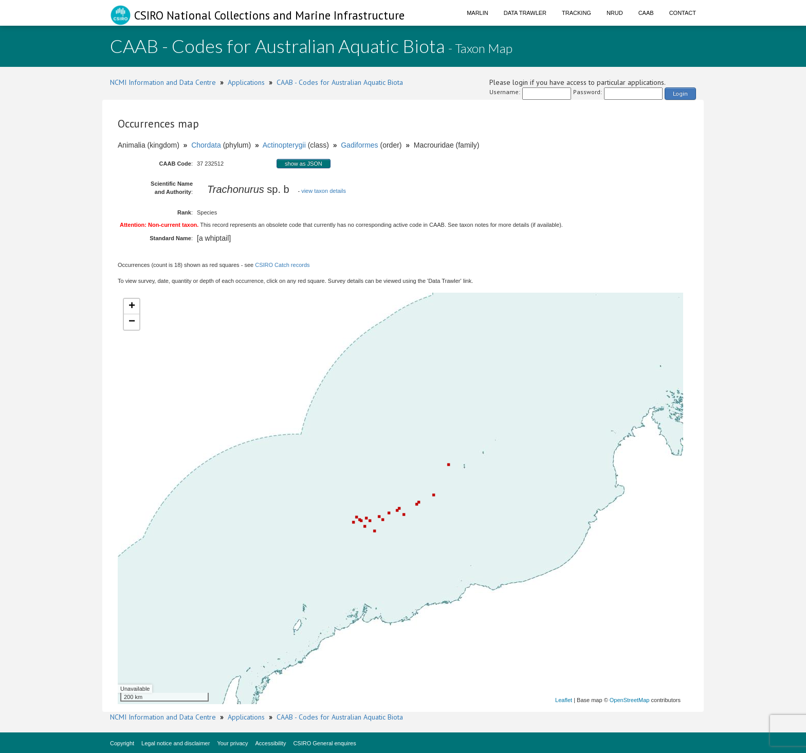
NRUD (615, 13)
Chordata (206, 145)
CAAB (646, 13)
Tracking (576, 13)
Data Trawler (525, 13)
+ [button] (132, 306)
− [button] (132, 322)
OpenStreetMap (630, 700)
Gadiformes (359, 145)
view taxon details (323, 191)
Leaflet (563, 700)
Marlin (477, 13)
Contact (682, 13)
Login (680, 93)
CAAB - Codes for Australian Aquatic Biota (340, 82)
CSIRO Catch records (282, 265)
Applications (246, 82)
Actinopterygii (284, 145)
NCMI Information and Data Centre (163, 82)
